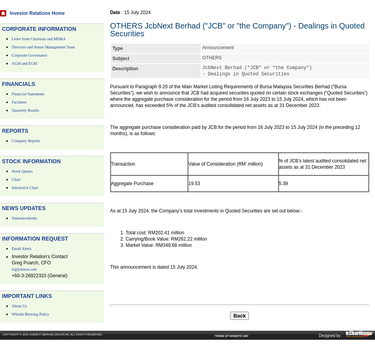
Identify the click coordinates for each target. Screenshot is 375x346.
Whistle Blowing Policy (30, 314)
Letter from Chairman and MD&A (39, 39)
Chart (16, 179)
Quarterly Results (25, 110)
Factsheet (19, 102)
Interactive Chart (25, 187)
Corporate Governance (29, 55)
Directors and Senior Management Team (43, 47)
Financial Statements (28, 94)
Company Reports (26, 141)
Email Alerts (21, 248)
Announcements (24, 218)
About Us (19, 306)
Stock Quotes (22, 171)
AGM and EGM (24, 63)
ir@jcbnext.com (24, 269)
